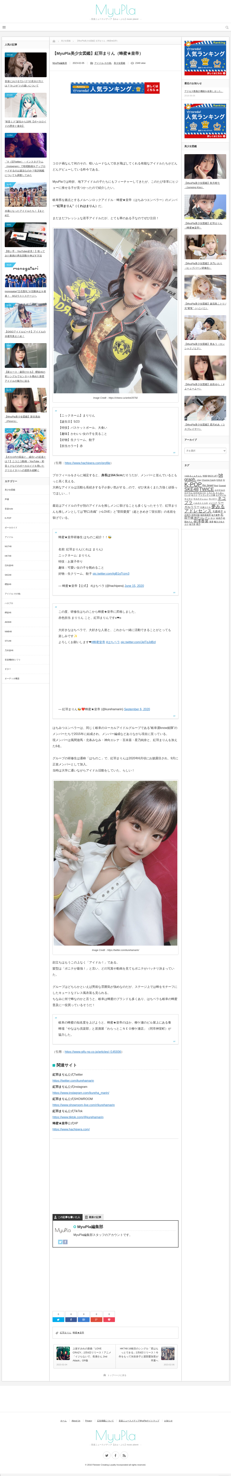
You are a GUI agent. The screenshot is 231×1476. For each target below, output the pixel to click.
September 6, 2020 (137, 709)
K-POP (8, 518)
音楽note (9, 509)
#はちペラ (113, 642)
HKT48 (8, 556)
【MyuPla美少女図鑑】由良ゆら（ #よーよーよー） (204, 386)
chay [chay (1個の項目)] (199, 480)
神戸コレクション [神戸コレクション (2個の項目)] (204, 517)
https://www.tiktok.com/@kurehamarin (78, 1117)
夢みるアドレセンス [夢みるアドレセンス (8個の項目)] (204, 508)
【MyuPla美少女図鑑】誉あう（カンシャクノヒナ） (204, 346)
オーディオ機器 (12, 678)
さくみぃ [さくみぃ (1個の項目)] (220, 493)
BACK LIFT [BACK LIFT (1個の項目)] (213, 476)
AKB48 (8, 622)
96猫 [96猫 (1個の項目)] (205, 476)
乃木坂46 (9, 650)
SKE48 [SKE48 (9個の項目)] (191, 489)
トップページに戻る (117, 1375)
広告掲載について (105, 1421)
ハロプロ (9, 603)
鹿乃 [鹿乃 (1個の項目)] (198, 524)
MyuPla (115, 9)
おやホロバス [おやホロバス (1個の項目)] (199, 493)
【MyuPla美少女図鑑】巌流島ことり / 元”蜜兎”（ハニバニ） (205, 305)
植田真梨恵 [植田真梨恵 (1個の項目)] (205, 515)
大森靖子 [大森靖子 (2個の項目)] (217, 511)
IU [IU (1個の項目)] (224, 480)
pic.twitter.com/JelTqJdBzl (138, 642)
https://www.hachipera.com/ (71, 1129)
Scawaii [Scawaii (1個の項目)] (222, 485)
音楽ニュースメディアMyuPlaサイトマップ (139, 1421)
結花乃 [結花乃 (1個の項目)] (219, 518)
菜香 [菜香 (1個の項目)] (211, 522)
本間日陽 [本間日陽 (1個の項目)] (195, 515)
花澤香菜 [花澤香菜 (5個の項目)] (201, 521)
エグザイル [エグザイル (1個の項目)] (221, 495)
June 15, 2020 (134, 585)
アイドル (9, 537)
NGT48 (8, 546)
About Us (76, 1421)
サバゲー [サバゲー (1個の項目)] (213, 499)
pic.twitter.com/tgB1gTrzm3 (111, 573)
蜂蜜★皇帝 (78, 1332)
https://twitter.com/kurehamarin (73, 1080)
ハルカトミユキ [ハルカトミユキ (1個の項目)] (200, 503)
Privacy (88, 1421)
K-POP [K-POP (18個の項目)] (193, 484)
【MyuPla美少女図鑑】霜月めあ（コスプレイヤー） (204, 426)
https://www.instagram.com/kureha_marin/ (81, 1092)
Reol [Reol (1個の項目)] (216, 485)
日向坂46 (9, 565)
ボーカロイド (11, 527)
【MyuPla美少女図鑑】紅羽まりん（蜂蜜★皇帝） (203, 225)
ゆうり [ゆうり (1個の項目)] (194, 495)
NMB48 (8, 631)
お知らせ (168, 1421)
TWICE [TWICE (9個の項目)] (206, 489)
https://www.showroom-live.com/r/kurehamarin (84, 1105)
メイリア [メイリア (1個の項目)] (213, 503)
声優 (7, 499)
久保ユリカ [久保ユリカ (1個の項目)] (205, 507)
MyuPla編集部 (60, 63)
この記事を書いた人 (69, 1217)
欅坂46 (8, 612)
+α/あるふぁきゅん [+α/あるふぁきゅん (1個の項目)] (193, 476)
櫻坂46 (8, 584)
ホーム (63, 1421)
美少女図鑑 (119, 63)
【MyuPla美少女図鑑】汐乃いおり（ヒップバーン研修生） (203, 265)
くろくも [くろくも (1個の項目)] (211, 493)
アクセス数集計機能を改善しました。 (203, 91)
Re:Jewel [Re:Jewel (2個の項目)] (207, 485)
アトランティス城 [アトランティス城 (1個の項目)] (206, 495)
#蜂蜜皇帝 (98, 642)
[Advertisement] (115, 132)
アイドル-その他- (103, 63)
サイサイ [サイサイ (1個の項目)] (188, 499)
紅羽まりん (65, 1332)
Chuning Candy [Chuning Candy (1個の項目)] (209, 480)
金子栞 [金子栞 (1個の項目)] (192, 524)
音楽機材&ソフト (13, 660)
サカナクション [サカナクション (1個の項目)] (200, 499)
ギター (8, 669)
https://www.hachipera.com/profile (87, 463)
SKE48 (8, 575)
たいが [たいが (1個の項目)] (187, 495)
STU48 (8, 641)
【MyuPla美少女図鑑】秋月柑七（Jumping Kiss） (202, 185)
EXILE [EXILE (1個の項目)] (219, 480)
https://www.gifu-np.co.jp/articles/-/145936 (93, 1051)
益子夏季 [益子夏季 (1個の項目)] (215, 515)
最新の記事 (95, 1217)
